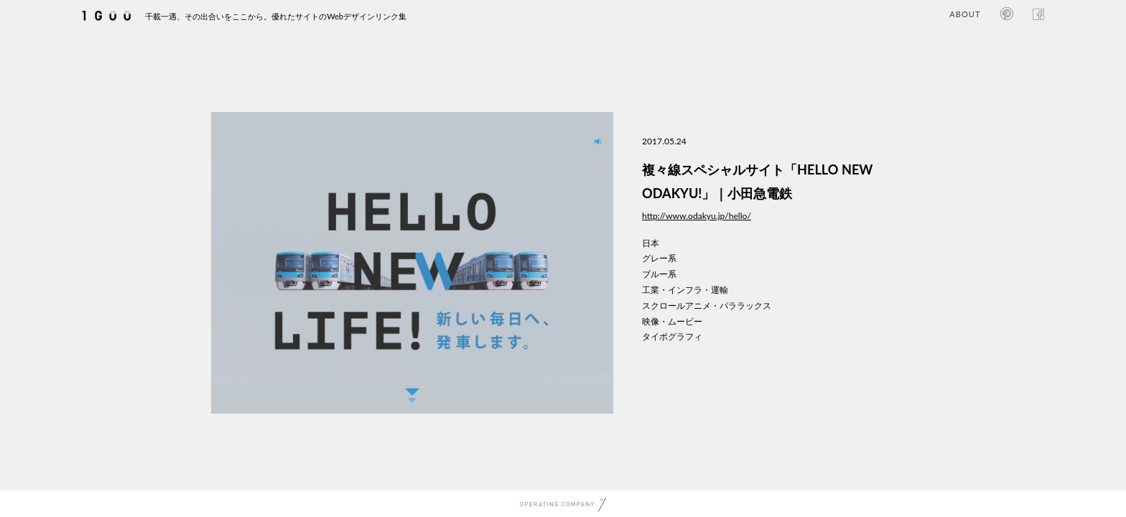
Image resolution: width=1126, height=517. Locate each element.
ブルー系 (659, 274)
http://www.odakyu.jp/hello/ (696, 215)
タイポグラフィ (672, 336)
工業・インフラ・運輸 (685, 289)
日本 (650, 243)
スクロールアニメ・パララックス (706, 305)
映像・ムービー (672, 321)
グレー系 (659, 258)
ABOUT (964, 14)
